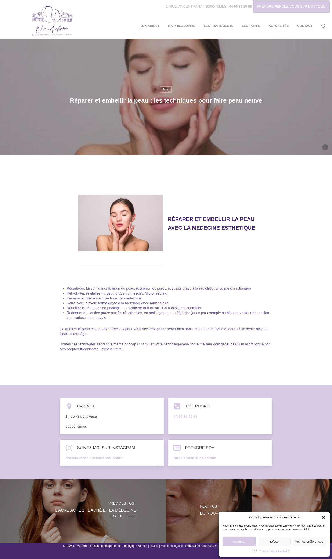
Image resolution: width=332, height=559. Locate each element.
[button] (323, 517)
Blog (166, 89)
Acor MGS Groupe (213, 546)
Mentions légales (172, 546)
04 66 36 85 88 (240, 6)
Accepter (239, 541)
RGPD (154, 546)
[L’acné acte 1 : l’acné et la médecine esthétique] (83, 511)
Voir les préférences (309, 541)
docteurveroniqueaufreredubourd (94, 458)
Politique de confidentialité (274, 551)
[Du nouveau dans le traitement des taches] (249, 511)
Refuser (274, 541)
